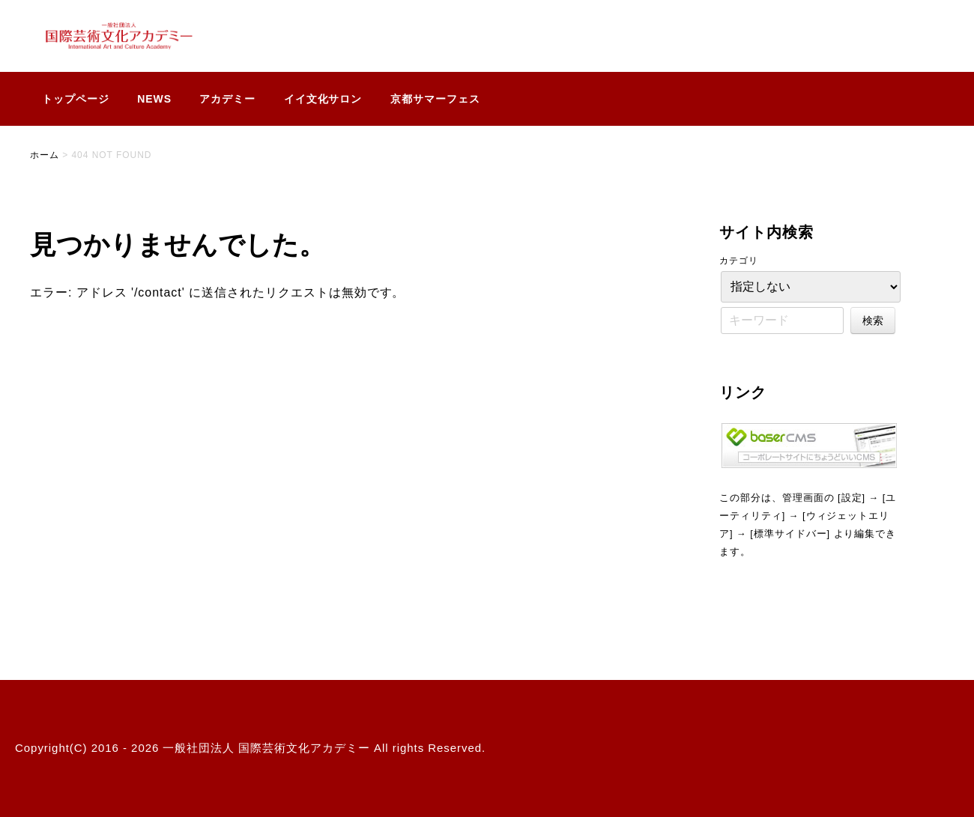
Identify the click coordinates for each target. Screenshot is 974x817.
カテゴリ (738, 260)
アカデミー (227, 99)
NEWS (154, 99)
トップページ (75, 99)
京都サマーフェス (435, 99)
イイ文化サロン (323, 99)
